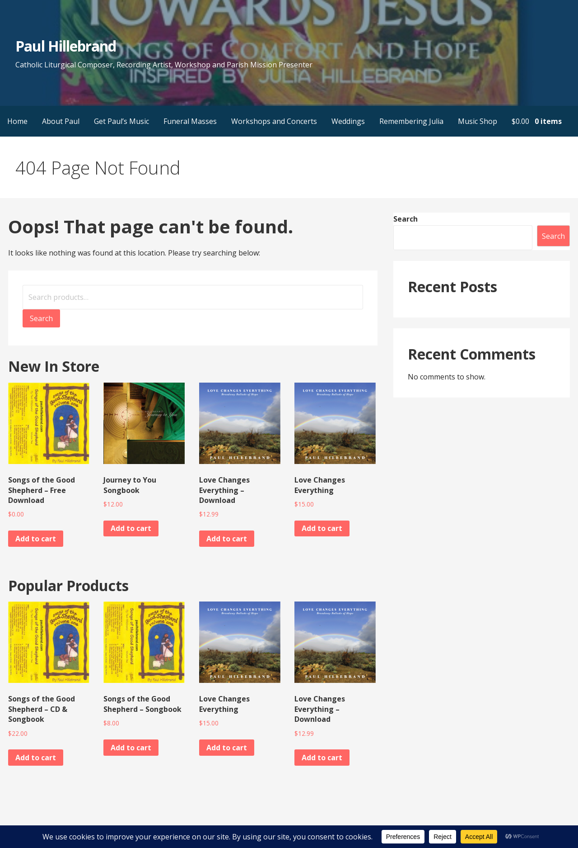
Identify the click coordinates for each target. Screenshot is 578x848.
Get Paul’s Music (121, 121)
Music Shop (477, 121)
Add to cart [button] (35, 539)
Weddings (348, 121)
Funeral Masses (190, 121)
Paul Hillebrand (66, 46)
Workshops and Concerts (274, 121)
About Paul (60, 121)
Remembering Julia (411, 121)
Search (41, 318)
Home (17, 121)
